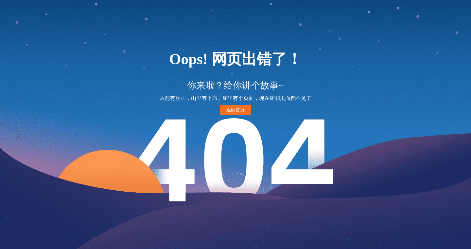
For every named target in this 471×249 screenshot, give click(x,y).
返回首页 (235, 109)
